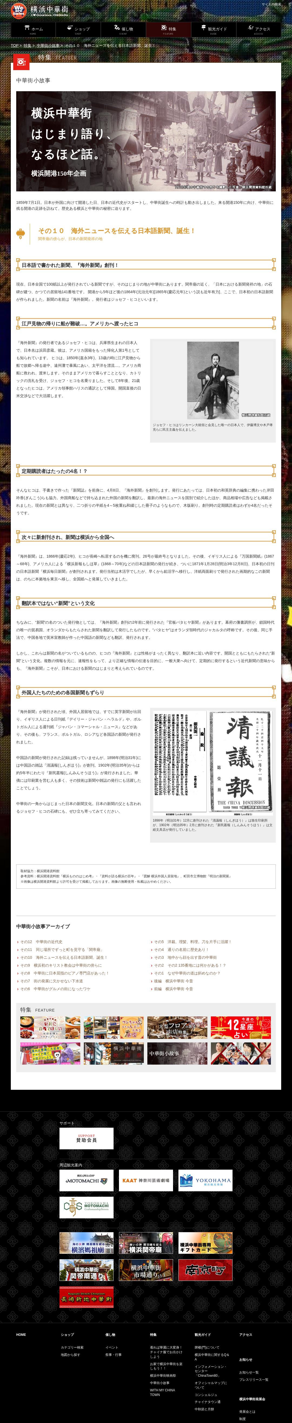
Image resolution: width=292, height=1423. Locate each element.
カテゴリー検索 (72, 1347)
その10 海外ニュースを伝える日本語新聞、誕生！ (64, 957)
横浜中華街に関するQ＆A (212, 1357)
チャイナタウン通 (208, 1402)
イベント (111, 1347)
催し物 (110, 1335)
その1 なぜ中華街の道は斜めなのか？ (187, 973)
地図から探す (70, 1355)
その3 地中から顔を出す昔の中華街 (185, 957)
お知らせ (245, 1360)
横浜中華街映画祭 (163, 1376)
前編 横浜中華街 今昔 (173, 989)
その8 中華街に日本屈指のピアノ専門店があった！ (65, 973)
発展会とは (247, 1412)
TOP (14, 45)
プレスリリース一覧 (253, 1380)
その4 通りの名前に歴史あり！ (181, 949)
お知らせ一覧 (249, 1372)
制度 (242, 1419)
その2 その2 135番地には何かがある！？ (190, 965)
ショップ (67, 1335)
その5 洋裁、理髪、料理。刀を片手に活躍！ (193, 942)
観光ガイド (203, 1335)
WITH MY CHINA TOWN (162, 1392)
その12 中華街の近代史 (41, 942)
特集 (27, 45)
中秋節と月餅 (204, 1409)
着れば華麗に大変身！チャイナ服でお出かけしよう (166, 1352)
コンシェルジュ (206, 1395)
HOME (21, 1335)
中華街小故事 (48, 45)
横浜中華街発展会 (252, 1399)
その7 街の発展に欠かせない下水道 (51, 981)
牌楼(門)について (207, 1347)
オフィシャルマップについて (211, 1385)
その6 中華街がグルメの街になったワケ (55, 989)
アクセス (245, 1335)
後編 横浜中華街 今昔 (173, 981)
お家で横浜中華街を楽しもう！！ (166, 1366)
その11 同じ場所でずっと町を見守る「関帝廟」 (62, 949)
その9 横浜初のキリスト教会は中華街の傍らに (61, 965)
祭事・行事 (113, 1355)
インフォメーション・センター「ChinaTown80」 (211, 1371)
